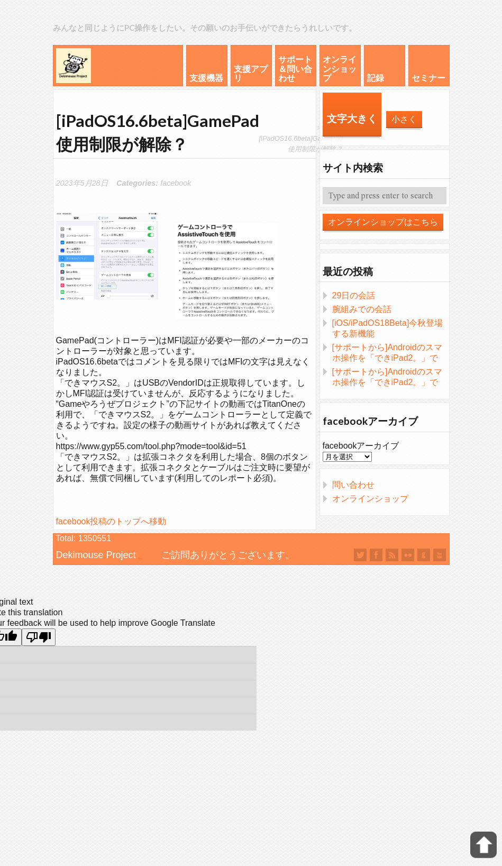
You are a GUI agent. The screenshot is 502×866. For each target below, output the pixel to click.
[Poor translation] (39, 637)
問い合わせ (353, 484)
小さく (404, 119)
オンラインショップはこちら (383, 221)
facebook (175, 183)
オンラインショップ (370, 498)
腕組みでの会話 (361, 309)
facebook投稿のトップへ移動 (111, 521)
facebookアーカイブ (361, 445)
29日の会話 (354, 295)
